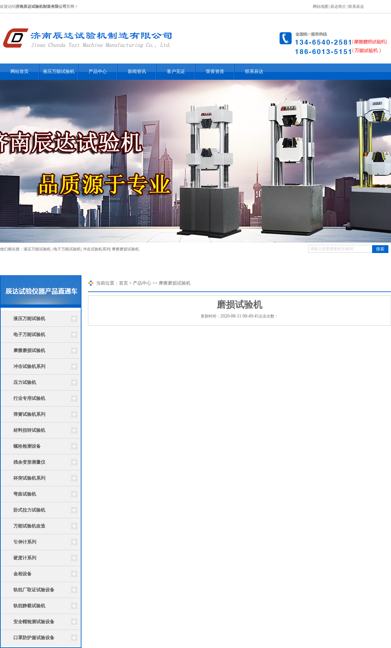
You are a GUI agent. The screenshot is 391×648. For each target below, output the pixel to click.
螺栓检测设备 (27, 446)
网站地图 (320, 6)
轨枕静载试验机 (29, 605)
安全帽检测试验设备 (33, 621)
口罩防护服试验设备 (33, 637)
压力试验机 (24, 382)
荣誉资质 (215, 71)
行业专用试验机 (29, 398)
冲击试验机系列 (96, 249)
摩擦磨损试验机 (125, 249)
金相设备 (22, 573)
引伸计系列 (24, 542)
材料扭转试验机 (29, 430)
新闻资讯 (137, 71)
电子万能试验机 (67, 249)
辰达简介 (338, 6)
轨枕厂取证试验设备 (33, 589)
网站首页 (19, 71)
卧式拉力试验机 (29, 510)
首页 (123, 283)
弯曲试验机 (24, 494)
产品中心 (98, 71)
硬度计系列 (24, 558)
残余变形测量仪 (29, 462)
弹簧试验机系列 (29, 414)
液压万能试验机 (59, 71)
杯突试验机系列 (29, 478)
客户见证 (176, 71)
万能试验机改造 (29, 526)
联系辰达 (356, 6)
